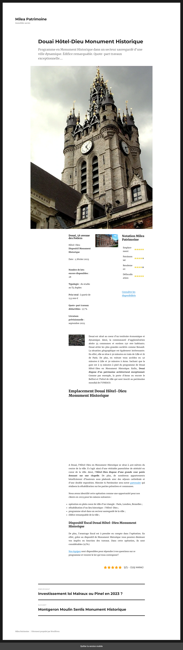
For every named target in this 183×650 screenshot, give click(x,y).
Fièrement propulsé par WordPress (45, 631)
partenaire (135, 482)
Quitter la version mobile (91, 646)
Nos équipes (75, 551)
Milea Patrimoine (31, 19)
